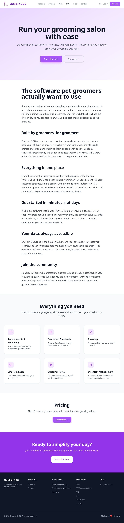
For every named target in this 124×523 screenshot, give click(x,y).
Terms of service (106, 484)
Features (41, 4)
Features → (74, 59)
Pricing (52, 4)
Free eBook (80, 500)
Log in (105, 4)
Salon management (60, 484)
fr (100, 4)
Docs (60, 4)
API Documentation (83, 488)
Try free (115, 4)
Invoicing (55, 492)
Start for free (51, 59)
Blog (75, 4)
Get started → (62, 419)
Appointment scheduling (62, 488)
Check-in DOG (15, 3)
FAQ (68, 4)
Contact (84, 4)
